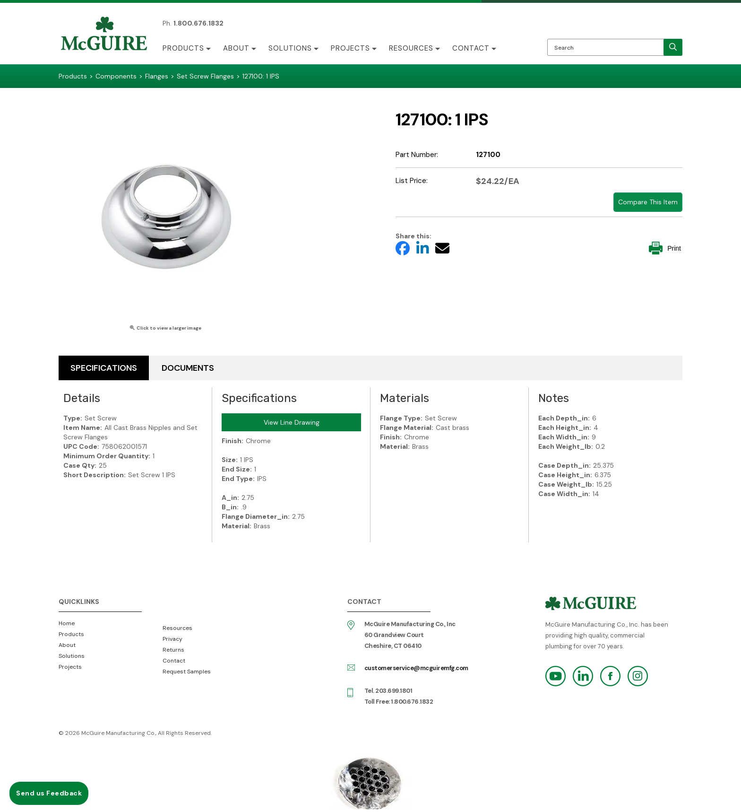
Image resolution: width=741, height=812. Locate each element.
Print (665, 248)
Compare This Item (648, 202)
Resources (411, 48)
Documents (188, 368)
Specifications (103, 368)
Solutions (290, 48)
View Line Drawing (291, 422)
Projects (350, 48)
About (236, 48)
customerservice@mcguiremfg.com (416, 668)
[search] (672, 47)
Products (183, 48)
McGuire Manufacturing (104, 34)
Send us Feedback (49, 793)
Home (67, 623)
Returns (173, 650)
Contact (471, 48)
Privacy (172, 639)
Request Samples (187, 671)
